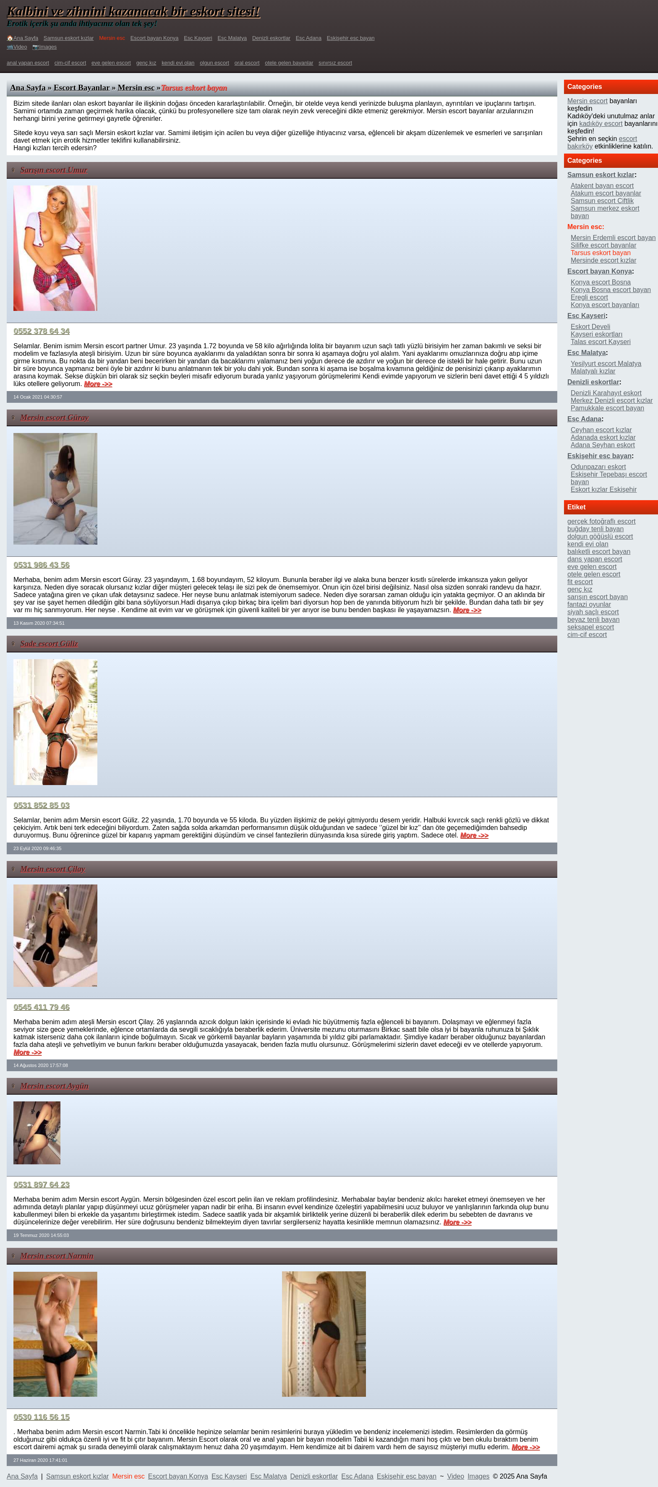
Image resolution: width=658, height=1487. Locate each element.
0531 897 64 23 (41, 1184)
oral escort (247, 63)
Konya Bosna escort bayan (611, 289)
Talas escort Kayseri (601, 341)
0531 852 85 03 (41, 805)
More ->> (98, 383)
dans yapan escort (594, 559)
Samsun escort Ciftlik (602, 200)
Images (478, 1476)
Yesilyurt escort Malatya (606, 363)
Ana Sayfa (28, 87)
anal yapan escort (28, 63)
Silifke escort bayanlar (604, 245)
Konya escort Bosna (601, 282)
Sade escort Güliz (49, 643)
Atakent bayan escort (602, 185)
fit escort (580, 581)
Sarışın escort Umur (53, 169)
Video (456, 1476)
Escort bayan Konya (155, 38)
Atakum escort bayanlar (606, 193)
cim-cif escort (70, 63)
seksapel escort (590, 627)
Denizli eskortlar (271, 38)
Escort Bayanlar (82, 87)
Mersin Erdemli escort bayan (613, 237)
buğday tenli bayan (595, 528)
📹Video (17, 47)
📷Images (44, 47)
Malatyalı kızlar (593, 371)
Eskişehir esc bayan (351, 38)
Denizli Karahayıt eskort (606, 393)
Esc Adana (308, 38)
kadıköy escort (600, 123)
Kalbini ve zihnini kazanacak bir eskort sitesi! (133, 10)
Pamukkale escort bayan (607, 408)
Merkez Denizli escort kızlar (612, 400)
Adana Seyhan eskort (603, 445)
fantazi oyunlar (589, 604)
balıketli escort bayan (598, 551)
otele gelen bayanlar (289, 63)
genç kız (146, 63)
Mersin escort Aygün (54, 1085)
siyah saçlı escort (593, 612)
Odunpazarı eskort (598, 466)
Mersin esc (136, 87)
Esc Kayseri (198, 38)
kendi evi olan (178, 63)
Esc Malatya (232, 38)
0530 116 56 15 (41, 1416)
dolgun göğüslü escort (600, 536)
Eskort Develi (590, 326)
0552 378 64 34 (41, 330)
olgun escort (214, 63)
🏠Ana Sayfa (22, 38)
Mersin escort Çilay (52, 868)
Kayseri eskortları (597, 334)
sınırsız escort (335, 63)
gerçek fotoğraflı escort (601, 521)
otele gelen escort (593, 574)
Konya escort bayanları (605, 304)
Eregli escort (589, 297)
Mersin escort (587, 100)
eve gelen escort (111, 63)
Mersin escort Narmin (57, 1255)
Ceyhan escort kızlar (601, 429)
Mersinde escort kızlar (604, 260)
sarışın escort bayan (597, 596)
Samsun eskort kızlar (69, 38)
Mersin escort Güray (54, 417)
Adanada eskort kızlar (603, 437)
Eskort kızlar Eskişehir (604, 489)
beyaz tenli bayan (593, 619)
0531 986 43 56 (41, 564)
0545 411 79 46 (41, 1006)
